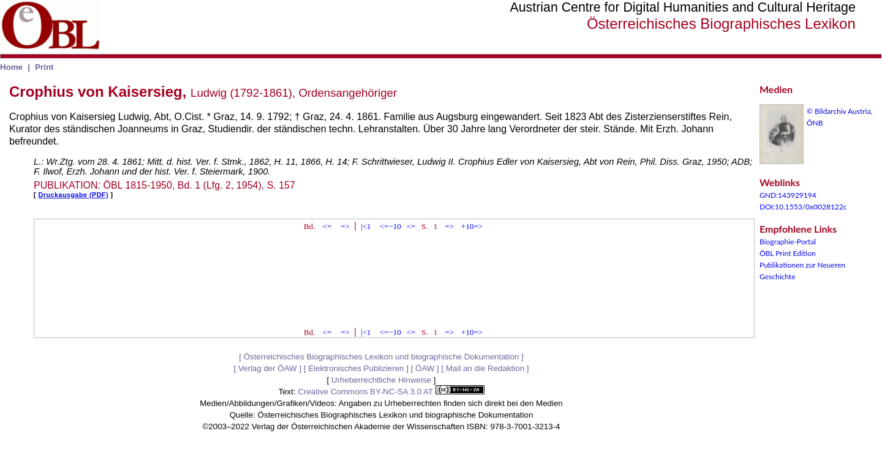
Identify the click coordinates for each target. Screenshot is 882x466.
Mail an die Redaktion (485, 368)
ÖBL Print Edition (788, 253)
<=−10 (390, 226)
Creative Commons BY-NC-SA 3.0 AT (391, 391)
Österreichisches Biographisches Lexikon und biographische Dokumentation (381, 356)
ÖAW (424, 368)
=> (345, 226)
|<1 (366, 226)
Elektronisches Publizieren (356, 368)
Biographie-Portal (788, 241)
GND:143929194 (788, 195)
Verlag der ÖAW (267, 368)
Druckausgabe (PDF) (73, 194)
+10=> (472, 226)
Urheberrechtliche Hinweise (381, 380)
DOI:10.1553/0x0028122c (803, 206)
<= (327, 226)
